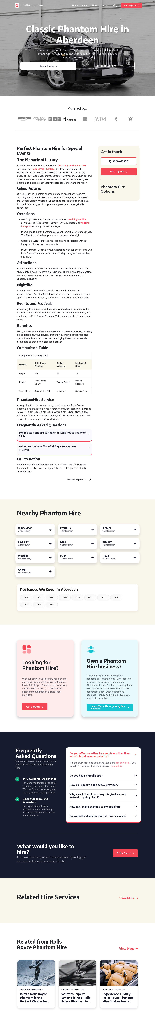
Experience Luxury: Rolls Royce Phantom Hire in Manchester (118, 997)
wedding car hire (77, 219)
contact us (116, 766)
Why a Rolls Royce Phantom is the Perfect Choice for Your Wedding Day (34, 997)
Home (75, 5)
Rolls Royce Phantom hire (72, 165)
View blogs (128, 948)
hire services (122, 762)
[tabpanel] (36, 984)
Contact (104, 5)
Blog (115, 5)
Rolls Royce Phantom (43, 169)
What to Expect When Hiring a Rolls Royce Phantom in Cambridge (75, 997)
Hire (94, 5)
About (85, 5)
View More (128, 898)
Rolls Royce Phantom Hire (31, 989)
